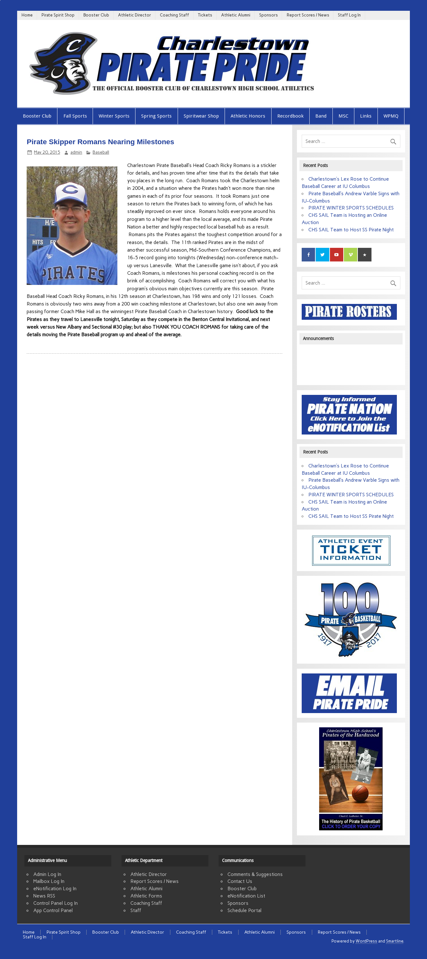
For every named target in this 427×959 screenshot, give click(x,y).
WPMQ (391, 116)
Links (365, 116)
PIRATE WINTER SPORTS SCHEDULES (351, 208)
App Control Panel (53, 910)
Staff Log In (349, 15)
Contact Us (239, 881)
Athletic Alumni (235, 15)
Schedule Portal (244, 910)
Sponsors (268, 15)
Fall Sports (75, 116)
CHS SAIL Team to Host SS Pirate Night (351, 230)
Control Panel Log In (55, 903)
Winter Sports (114, 116)
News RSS (44, 896)
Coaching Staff (174, 15)
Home (27, 15)
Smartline (394, 941)
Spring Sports (156, 116)
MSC (343, 116)
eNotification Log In (54, 888)
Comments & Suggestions (255, 874)
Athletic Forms (146, 896)
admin (76, 152)
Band (320, 116)
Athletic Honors (248, 116)
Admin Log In (47, 874)
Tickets (205, 15)
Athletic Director (134, 15)
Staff (135, 910)
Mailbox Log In (48, 881)
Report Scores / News (308, 15)
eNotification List (246, 896)
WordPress (366, 941)
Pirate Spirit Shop (58, 15)
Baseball (101, 152)
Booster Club (96, 15)
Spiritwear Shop (201, 116)
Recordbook (290, 116)
